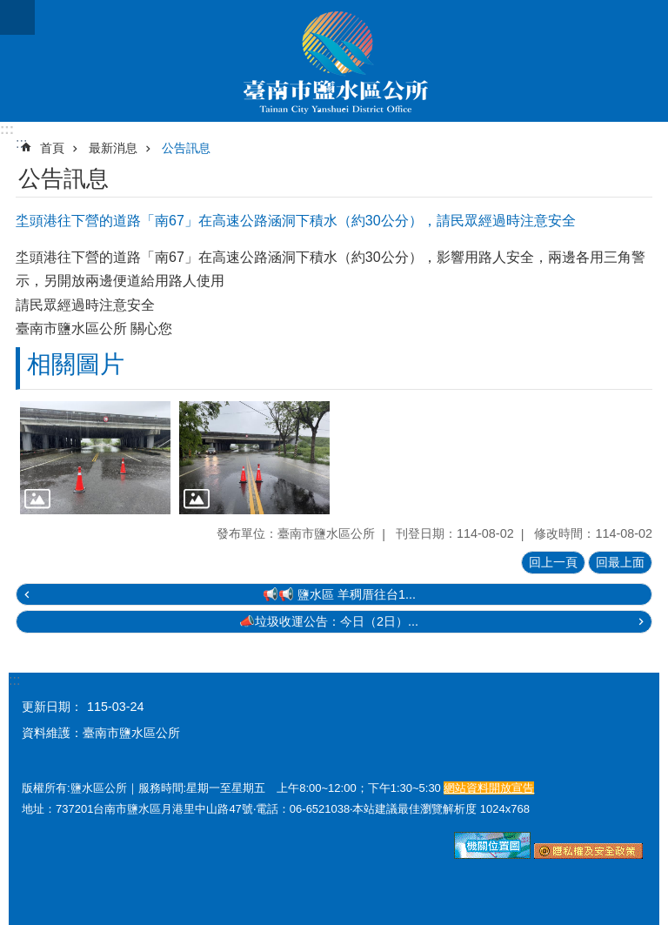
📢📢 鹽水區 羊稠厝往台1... (339, 594)
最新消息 (113, 148)
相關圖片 (75, 364)
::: (7, 129)
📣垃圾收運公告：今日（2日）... (328, 621)
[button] (95, 457)
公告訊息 (186, 148)
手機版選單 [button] (17, 17)
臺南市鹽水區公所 (334, 61)
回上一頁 (553, 562)
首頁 (52, 148)
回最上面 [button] (620, 562)
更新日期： (52, 707)
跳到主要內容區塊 (9, 9)
